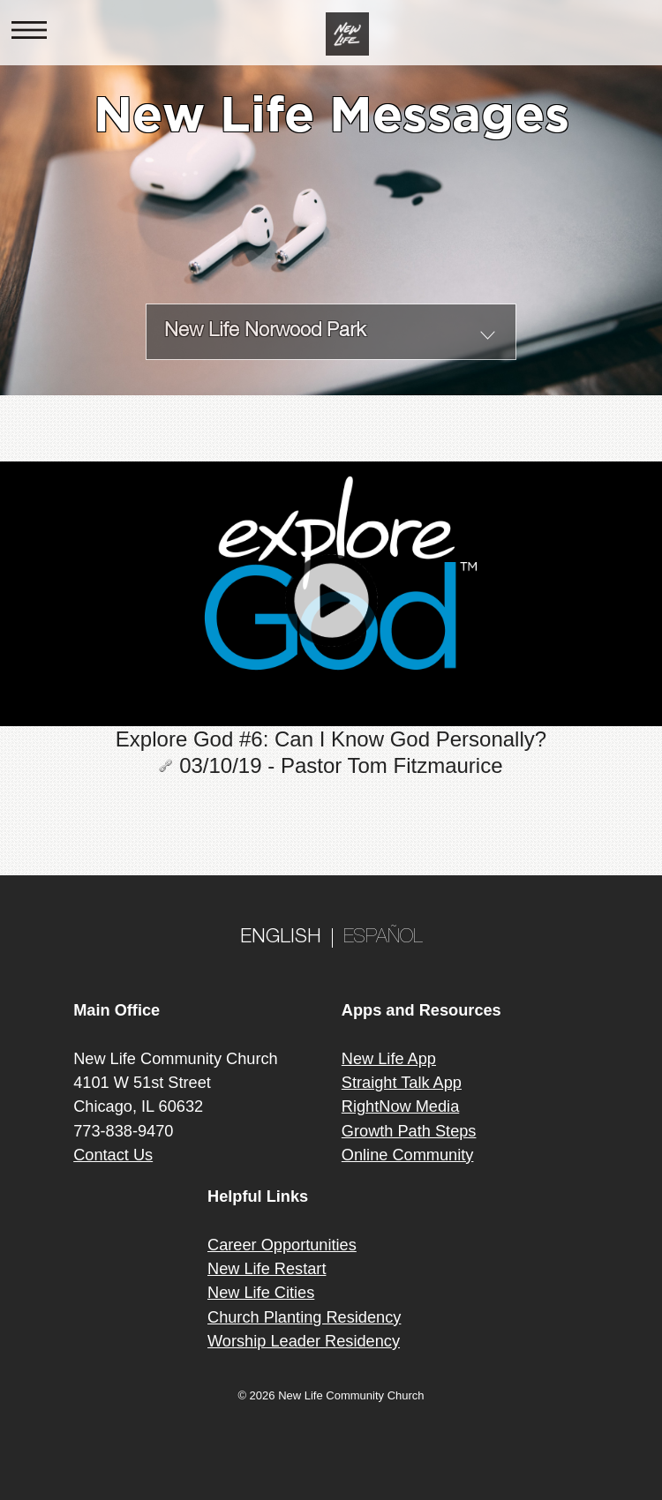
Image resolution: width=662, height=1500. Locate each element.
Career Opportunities (282, 1245)
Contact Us (113, 1155)
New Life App (389, 1059)
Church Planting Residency (304, 1317)
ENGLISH (280, 938)
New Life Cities (260, 1292)
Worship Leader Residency (303, 1341)
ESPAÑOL (383, 938)
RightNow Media (400, 1106)
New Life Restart (266, 1269)
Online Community (408, 1155)
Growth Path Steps (409, 1131)
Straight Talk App (402, 1082)
